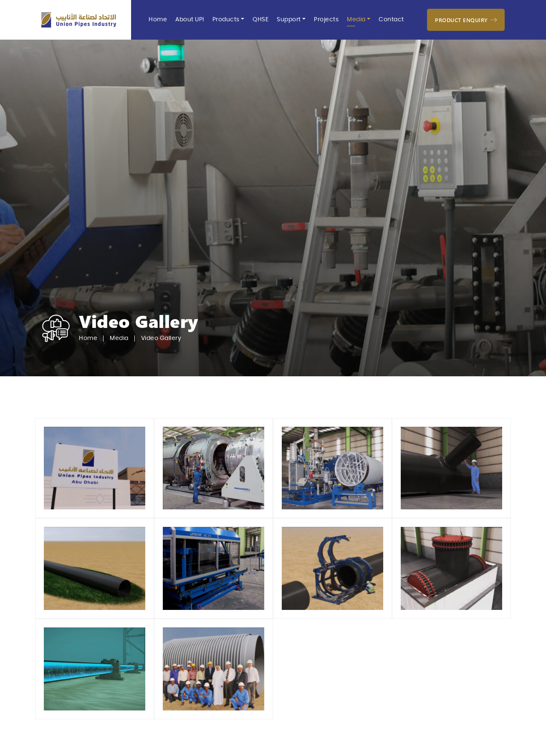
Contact (391, 20)
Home (158, 20)
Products (226, 20)
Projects (326, 20)
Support (289, 20)
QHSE (260, 20)
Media (356, 20)
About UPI (189, 20)
